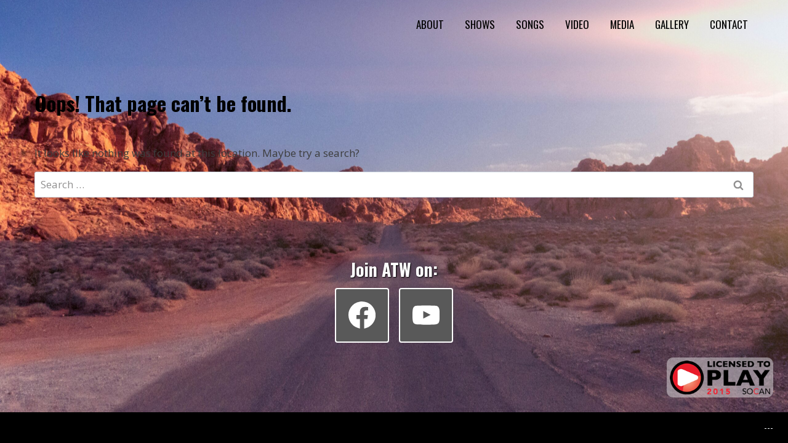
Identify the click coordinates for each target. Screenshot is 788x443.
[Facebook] (362, 315)
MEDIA (622, 24)
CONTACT (729, 24)
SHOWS (480, 24)
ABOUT (430, 24)
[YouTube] (426, 315)
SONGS (530, 24)
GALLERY (672, 24)
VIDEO (577, 24)
